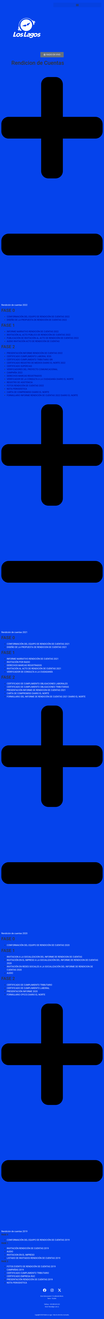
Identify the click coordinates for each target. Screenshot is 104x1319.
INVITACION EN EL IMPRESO (21, 1255)
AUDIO (10, 973)
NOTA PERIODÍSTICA (17, 389)
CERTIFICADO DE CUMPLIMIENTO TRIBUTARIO (29, 985)
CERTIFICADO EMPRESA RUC (21, 1276)
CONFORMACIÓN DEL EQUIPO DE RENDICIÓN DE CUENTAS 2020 (38, 945)
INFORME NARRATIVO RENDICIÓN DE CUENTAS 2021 (32, 659)
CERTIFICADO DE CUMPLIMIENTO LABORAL (28, 988)
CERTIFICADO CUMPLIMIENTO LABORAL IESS (29, 356)
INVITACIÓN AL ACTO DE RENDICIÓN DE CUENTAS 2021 (34, 668)
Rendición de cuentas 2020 (14, 933)
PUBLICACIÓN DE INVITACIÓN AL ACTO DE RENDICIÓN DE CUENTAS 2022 (43, 338)
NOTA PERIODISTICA (17, 1282)
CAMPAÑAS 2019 (15, 1269)
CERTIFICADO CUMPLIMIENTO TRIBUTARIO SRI (30, 359)
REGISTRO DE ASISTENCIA (20, 382)
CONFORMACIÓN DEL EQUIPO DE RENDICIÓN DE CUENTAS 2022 (38, 316)
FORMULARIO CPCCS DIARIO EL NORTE (26, 994)
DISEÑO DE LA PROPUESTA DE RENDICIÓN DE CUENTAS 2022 (37, 320)
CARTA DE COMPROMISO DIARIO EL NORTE (28, 392)
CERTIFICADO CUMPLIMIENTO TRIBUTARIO (28, 1273)
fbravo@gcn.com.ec (54, 1307)
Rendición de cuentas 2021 (14, 632)
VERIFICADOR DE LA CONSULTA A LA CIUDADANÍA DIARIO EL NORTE (40, 379)
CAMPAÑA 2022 (14, 372)
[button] (77, 5)
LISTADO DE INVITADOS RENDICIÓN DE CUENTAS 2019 (33, 1258)
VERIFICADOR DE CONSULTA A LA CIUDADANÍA (30, 672)
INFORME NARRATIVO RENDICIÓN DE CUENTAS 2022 (32, 331)
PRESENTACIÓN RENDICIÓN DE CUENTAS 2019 (30, 1279)
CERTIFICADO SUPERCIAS (19, 366)
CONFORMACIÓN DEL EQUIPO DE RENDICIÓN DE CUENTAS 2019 (38, 1240)
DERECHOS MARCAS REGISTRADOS (24, 376)
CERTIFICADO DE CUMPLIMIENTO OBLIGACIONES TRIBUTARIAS (38, 687)
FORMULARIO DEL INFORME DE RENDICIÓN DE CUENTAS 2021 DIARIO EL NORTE (46, 696)
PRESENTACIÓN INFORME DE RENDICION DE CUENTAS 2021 (36, 690)
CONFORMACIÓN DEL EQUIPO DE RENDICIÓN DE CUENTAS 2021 (38, 644)
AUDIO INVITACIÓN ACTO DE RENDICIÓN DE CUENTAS (33, 341)
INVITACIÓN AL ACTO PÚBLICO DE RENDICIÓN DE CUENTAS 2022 (39, 335)
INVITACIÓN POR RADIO (18, 662)
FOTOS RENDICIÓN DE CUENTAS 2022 (25, 385)
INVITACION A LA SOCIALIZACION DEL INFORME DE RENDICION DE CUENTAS (44, 957)
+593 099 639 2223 (55, 1304)
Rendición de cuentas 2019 (14, 1231)
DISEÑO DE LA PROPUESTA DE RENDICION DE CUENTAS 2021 (37, 647)
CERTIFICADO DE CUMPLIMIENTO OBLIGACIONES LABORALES (37, 683)
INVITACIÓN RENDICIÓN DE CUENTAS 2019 (28, 1248)
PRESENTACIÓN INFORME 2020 (22, 991)
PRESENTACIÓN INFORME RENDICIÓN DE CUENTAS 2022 (35, 353)
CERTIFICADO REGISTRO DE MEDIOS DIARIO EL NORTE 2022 (36, 363)
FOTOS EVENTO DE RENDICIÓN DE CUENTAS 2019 (31, 1266)
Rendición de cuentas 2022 (14, 305)
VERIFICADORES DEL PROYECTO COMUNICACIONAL (32, 369)
